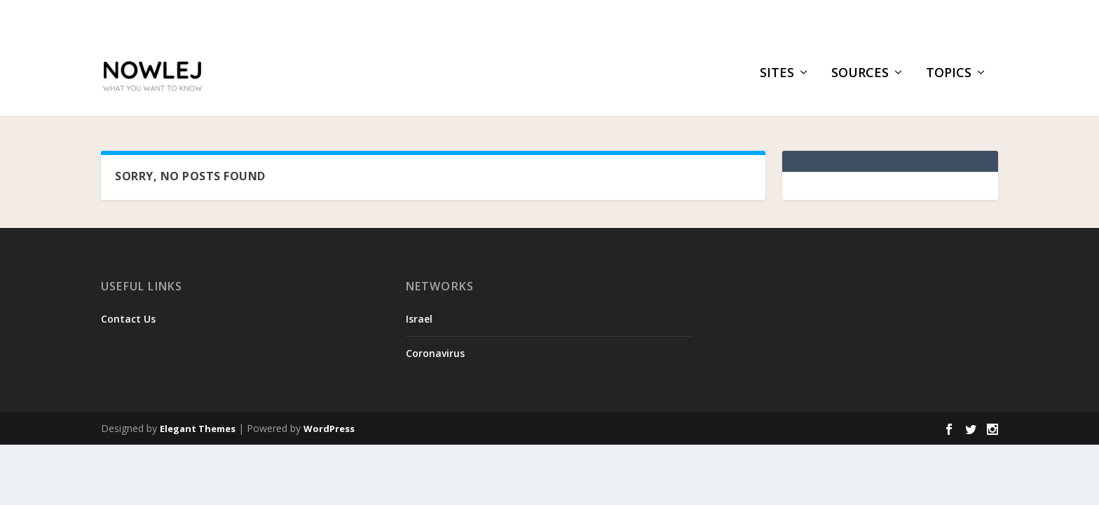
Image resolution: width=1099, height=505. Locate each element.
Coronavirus (435, 354)
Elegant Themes (197, 430)
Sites (777, 82)
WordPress (329, 430)
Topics (948, 82)
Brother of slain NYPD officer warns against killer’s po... (311, 18)
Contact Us (128, 320)
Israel (419, 320)
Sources (860, 82)
